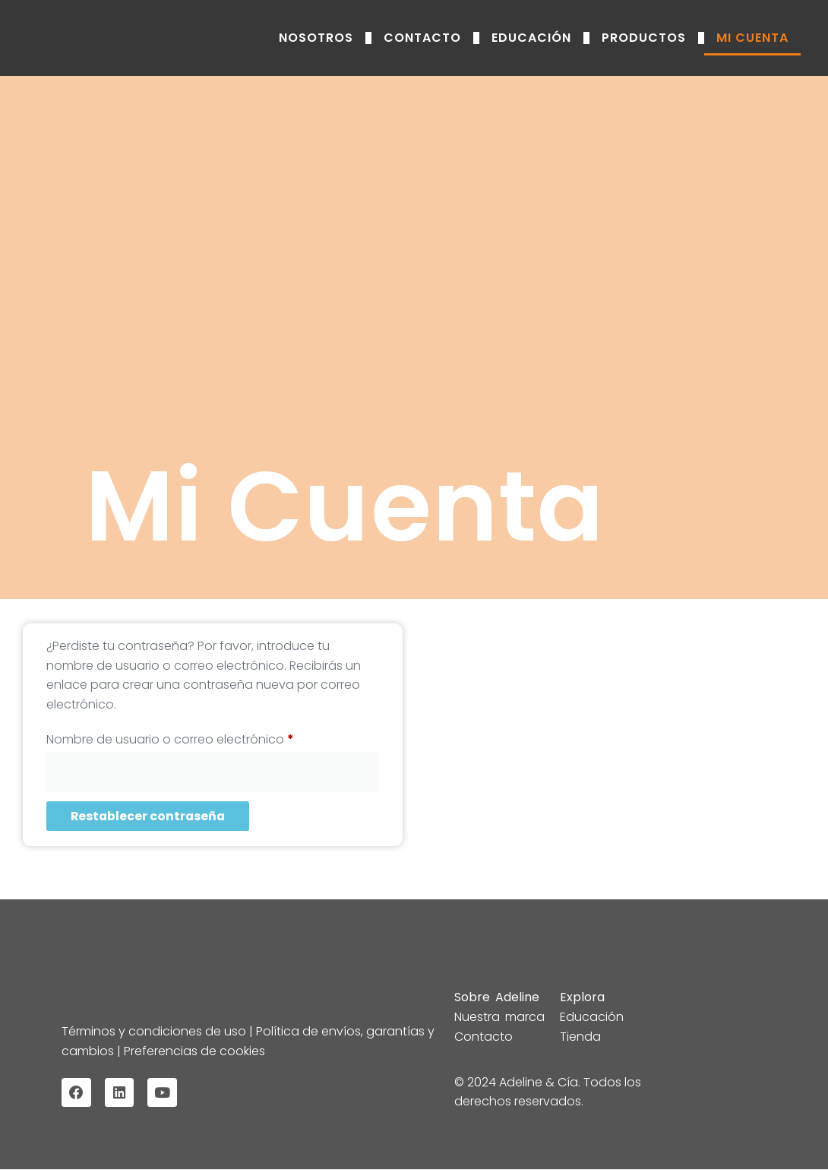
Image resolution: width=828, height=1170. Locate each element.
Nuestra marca (499, 1017)
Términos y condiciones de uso (155, 1031)
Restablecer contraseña (149, 816)
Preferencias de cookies (193, 1050)
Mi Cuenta (752, 37)
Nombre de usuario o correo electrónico (203, 738)
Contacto (422, 37)
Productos (644, 37)
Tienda (580, 1036)
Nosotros (316, 37)
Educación (531, 37)
